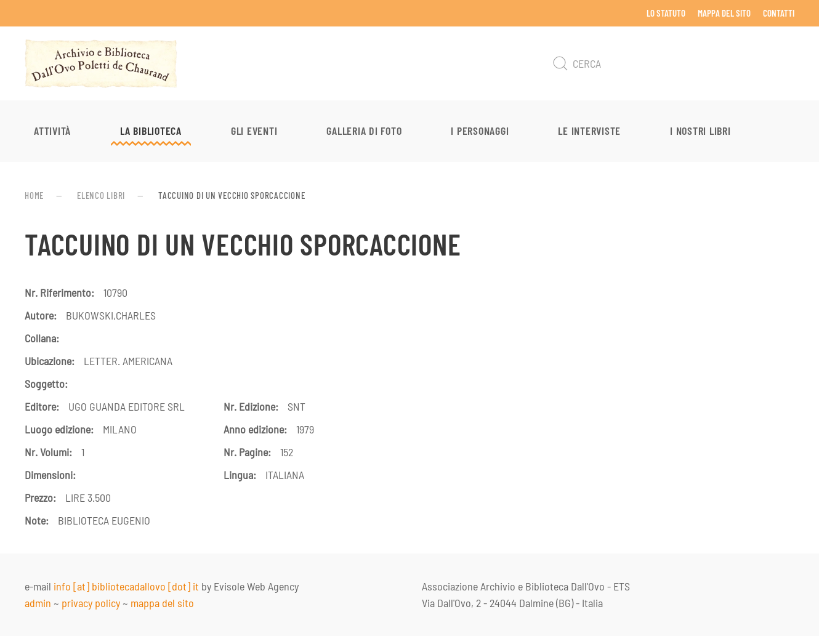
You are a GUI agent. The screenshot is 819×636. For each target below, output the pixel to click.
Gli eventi (254, 130)
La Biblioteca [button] (151, 130)
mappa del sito (162, 603)
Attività (52, 130)
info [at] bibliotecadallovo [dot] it (126, 586)
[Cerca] (671, 63)
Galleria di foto (363, 130)
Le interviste (589, 130)
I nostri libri (700, 130)
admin (38, 603)
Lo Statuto (666, 12)
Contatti (778, 12)
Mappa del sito (724, 12)
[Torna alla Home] (101, 63)
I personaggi (480, 130)
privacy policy (91, 603)
